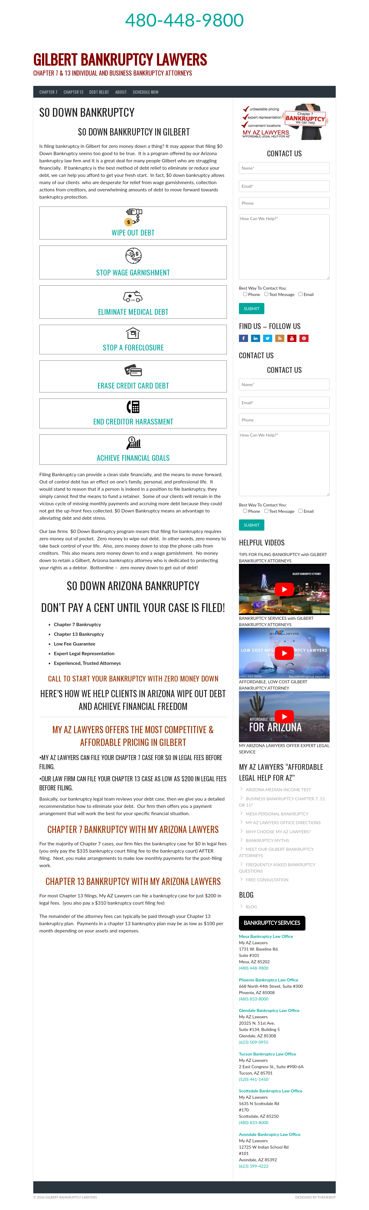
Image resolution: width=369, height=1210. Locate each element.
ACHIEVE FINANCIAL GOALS (133, 457)
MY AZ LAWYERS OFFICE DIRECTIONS (283, 822)
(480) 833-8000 (253, 998)
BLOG (251, 906)
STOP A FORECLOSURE (133, 347)
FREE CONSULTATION (267, 879)
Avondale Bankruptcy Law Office (270, 1134)
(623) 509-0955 (253, 1042)
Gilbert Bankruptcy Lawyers (120, 59)
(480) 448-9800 (253, 968)
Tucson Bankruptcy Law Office (267, 1053)
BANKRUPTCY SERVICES (272, 922)
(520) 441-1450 (253, 1079)
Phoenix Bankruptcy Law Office (268, 979)
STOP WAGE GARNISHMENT (133, 272)
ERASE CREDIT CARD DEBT (133, 385)
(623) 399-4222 (253, 1166)
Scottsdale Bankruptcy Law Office (270, 1090)
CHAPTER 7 (48, 92)
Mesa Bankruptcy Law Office (266, 936)
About (121, 92)
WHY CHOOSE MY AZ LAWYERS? (278, 831)
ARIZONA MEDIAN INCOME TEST (278, 789)
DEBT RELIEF (99, 92)
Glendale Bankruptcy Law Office (269, 1010)
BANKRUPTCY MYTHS (267, 840)
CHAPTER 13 (73, 92)
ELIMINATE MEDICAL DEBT (133, 311)
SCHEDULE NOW (145, 92)
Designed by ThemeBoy (315, 1197)
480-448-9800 (184, 20)
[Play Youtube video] (284, 589)
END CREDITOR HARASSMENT (133, 421)
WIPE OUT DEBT (133, 232)
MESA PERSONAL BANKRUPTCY (277, 813)
